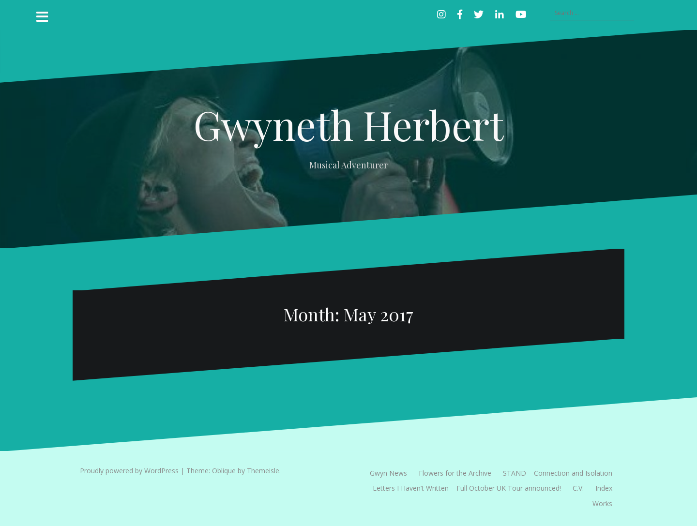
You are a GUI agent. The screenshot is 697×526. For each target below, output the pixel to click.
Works (602, 503)
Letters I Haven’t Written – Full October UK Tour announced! (467, 488)
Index (603, 488)
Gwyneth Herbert (348, 124)
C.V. (578, 488)
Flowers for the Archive (455, 473)
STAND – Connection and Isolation (557, 473)
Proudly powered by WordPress (129, 470)
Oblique (224, 470)
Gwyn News (388, 473)
